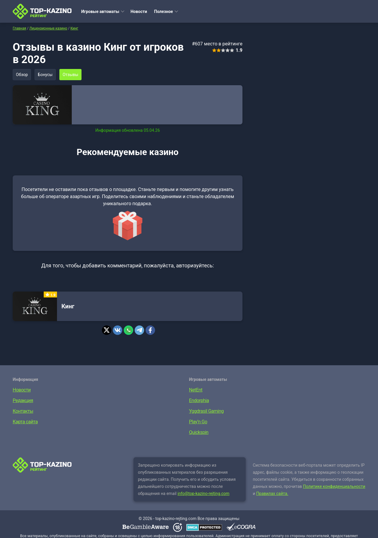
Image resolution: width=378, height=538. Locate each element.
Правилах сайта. (272, 493)
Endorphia (199, 400)
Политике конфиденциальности (334, 486)
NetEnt (195, 390)
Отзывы (70, 74)
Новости (139, 11)
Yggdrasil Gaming (206, 411)
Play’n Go (198, 422)
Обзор (22, 74)
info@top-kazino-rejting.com (203, 493)
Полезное (163, 11)
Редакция (23, 400)
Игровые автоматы (100, 11)
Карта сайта (25, 422)
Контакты (23, 411)
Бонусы (45, 74)
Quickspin (198, 432)
